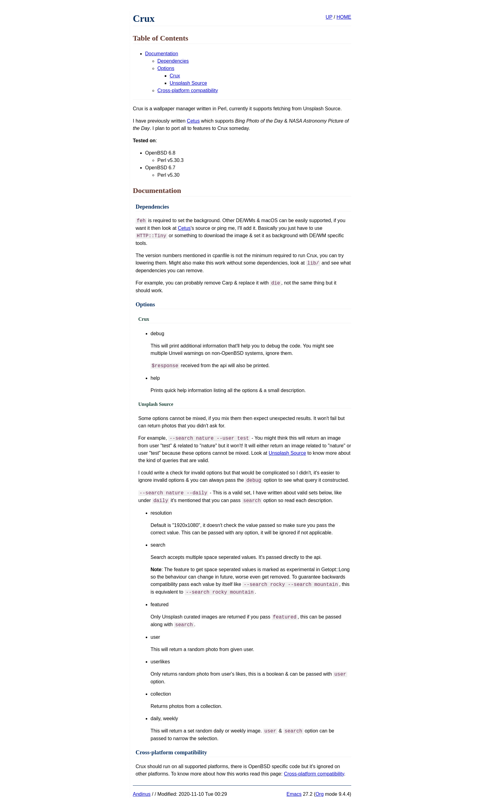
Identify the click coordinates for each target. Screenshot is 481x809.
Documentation (161, 53)
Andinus (142, 794)
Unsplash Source (188, 83)
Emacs (294, 794)
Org (319, 794)
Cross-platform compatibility (187, 90)
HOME (344, 17)
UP (329, 17)
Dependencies (173, 61)
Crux (175, 75)
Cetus (193, 121)
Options (165, 68)
